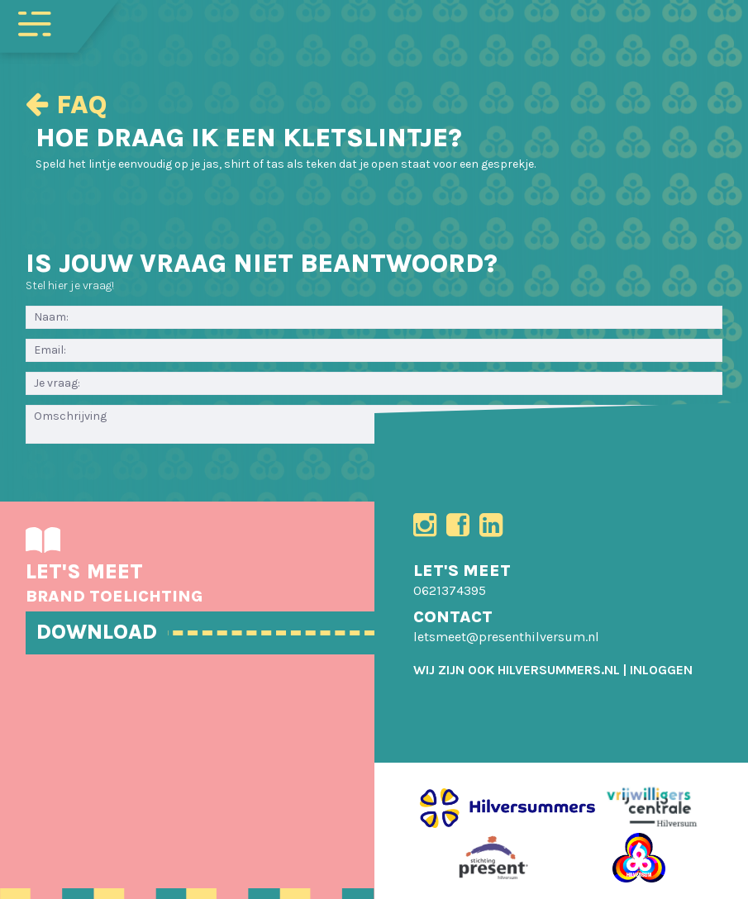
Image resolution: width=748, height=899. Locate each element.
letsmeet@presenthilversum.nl (506, 637)
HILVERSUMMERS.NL (559, 670)
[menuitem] (661, 670)
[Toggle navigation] (34, 22)
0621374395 (449, 590)
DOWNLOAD (96, 632)
